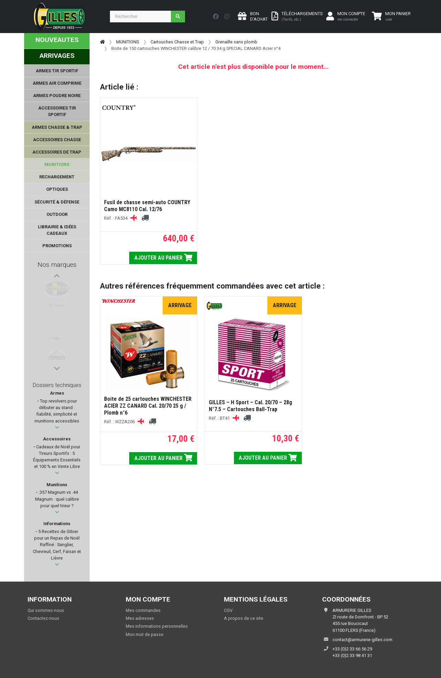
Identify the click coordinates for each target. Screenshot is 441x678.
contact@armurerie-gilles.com (362, 639)
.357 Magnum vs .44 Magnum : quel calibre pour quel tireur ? (57, 499)
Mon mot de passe (144, 634)
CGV (228, 610)
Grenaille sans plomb (236, 41)
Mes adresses (140, 618)
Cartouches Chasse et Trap (177, 41)
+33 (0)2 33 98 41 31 (352, 655)
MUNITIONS (127, 41)
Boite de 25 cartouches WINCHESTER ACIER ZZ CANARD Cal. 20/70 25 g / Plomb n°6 (148, 406)
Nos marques (57, 265)
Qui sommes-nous (46, 610)
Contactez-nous (43, 618)
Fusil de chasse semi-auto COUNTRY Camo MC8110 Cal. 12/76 (147, 205)
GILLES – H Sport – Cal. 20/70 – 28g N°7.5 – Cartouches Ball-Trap (250, 406)
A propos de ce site (243, 618)
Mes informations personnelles (157, 626)
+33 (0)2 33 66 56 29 (352, 648)
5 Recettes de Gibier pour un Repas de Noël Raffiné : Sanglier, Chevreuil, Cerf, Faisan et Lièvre (57, 545)
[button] (57, 427)
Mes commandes (143, 610)
